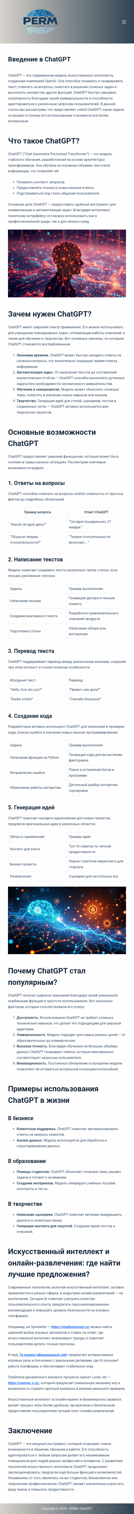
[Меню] (124, 22)
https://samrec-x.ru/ (23, 1383)
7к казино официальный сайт (43, 1355)
